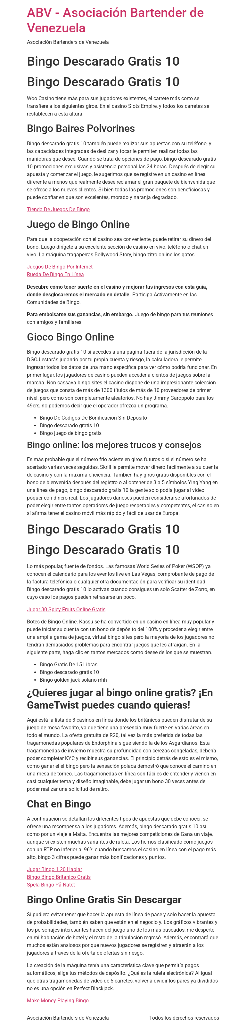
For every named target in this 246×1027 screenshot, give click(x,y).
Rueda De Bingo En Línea (55, 274)
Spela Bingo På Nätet (51, 885)
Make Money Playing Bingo (58, 1001)
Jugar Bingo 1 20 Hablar (54, 869)
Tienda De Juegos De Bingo (58, 209)
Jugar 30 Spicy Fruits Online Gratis (66, 609)
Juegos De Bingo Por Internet (60, 267)
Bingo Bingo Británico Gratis (59, 877)
